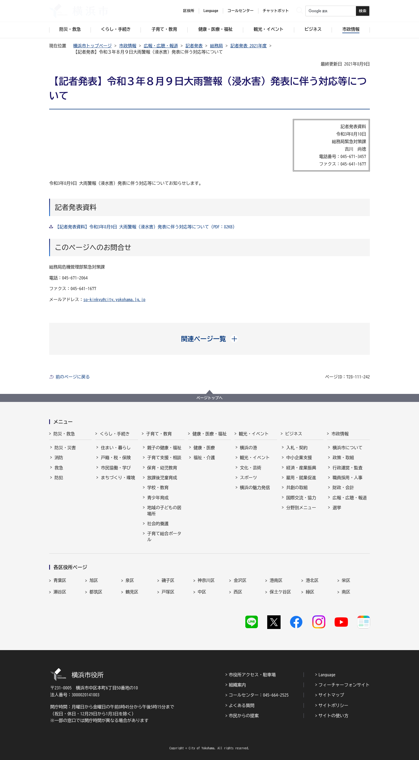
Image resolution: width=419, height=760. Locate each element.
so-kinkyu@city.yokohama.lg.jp (114, 299)
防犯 (59, 477)
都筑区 (96, 592)
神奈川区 (206, 580)
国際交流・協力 (301, 498)
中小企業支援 (299, 457)
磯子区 (168, 580)
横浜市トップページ (92, 46)
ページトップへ (209, 398)
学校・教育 (158, 487)
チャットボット (276, 11)
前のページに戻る (73, 377)
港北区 (312, 580)
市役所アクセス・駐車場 (252, 675)
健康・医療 (204, 448)
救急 (59, 468)
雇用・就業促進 (301, 477)
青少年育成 (158, 498)
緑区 (310, 592)
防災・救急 (64, 434)
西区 (238, 592)
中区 (202, 592)
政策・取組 (343, 457)
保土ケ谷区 (280, 592)
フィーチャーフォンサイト (344, 685)
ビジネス (293, 434)
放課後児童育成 (162, 477)
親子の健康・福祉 (164, 448)
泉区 (130, 580)
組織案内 (237, 685)
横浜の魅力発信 (255, 487)
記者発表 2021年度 (248, 46)
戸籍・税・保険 (116, 457)
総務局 (216, 46)
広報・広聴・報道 (161, 46)
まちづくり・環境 (118, 477)
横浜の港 (248, 448)
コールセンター (240, 11)
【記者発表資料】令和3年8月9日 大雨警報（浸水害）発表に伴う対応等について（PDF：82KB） (146, 227)
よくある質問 (241, 705)
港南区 (276, 580)
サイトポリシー (333, 705)
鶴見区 (132, 592)
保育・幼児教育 (162, 468)
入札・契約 (297, 448)
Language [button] (210, 11)
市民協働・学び (116, 468)
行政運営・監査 (347, 468)
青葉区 (59, 580)
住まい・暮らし (116, 448)
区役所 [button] (188, 11)
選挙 (336, 507)
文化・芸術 (250, 468)
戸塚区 (168, 592)
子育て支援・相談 (164, 457)
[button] (209, 338)
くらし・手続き (115, 434)
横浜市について (347, 448)
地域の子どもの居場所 (164, 510)
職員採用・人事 (347, 477)
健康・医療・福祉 (209, 434)
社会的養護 (158, 523)
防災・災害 (65, 448)
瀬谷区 (59, 592)
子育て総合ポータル (164, 536)
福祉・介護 (204, 457)
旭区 (94, 580)
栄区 (346, 580)
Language (327, 675)
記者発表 (194, 46)
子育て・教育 (159, 434)
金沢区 (240, 580)
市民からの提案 (244, 715)
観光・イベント (254, 434)
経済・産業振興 (301, 468)
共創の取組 (297, 487)
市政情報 (127, 46)
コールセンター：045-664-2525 (259, 695)
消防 (59, 457)
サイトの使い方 (333, 715)
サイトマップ (331, 695)
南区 (346, 592)
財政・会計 (343, 487)
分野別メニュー (301, 507)
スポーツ (248, 477)
